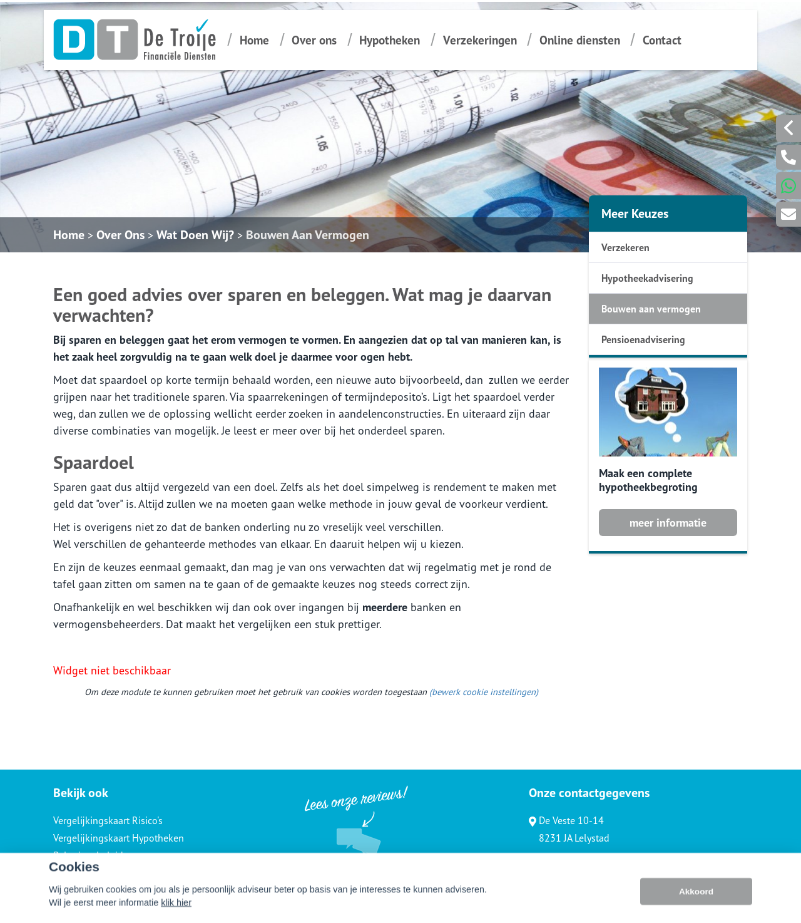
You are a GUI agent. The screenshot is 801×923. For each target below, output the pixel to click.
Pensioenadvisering (643, 339)
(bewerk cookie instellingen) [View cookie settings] (483, 692)
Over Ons (120, 235)
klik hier (176, 913)
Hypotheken (389, 40)
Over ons (314, 40)
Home (254, 40)
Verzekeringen (480, 40)
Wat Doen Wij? (195, 235)
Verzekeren (625, 247)
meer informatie (668, 522)
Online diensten (579, 40)
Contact (662, 40)
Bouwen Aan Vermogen (307, 235)
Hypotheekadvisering (647, 278)
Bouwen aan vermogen (651, 308)
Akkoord (696, 901)
